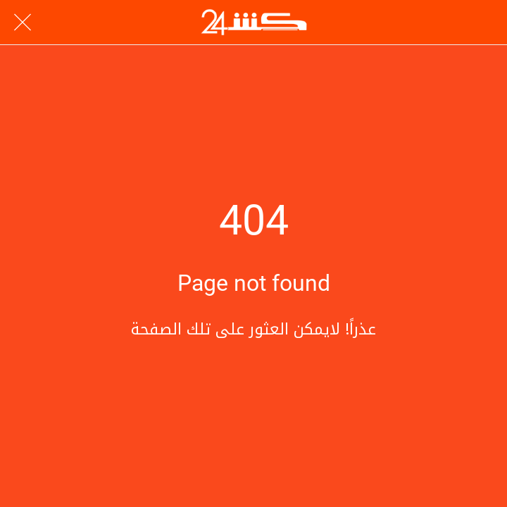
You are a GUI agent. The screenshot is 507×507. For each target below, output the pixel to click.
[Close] (22, 22)
